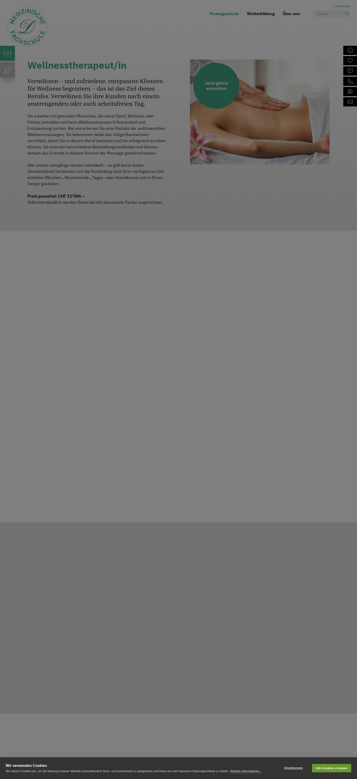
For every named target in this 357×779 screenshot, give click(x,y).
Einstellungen (293, 768)
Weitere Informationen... (246, 771)
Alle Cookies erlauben (332, 768)
